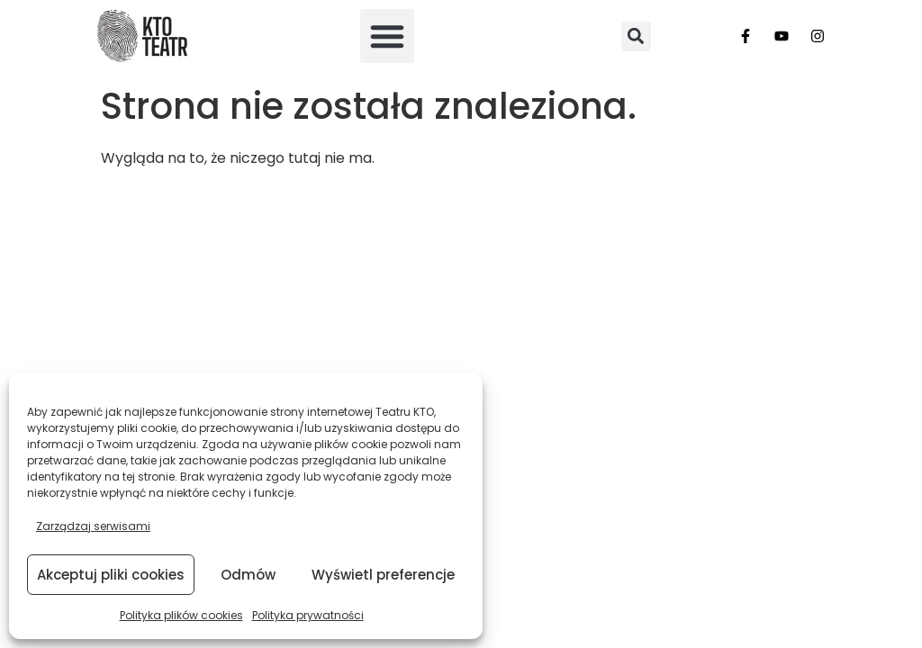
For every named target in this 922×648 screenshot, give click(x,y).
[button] (387, 36)
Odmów (248, 574)
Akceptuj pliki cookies (111, 574)
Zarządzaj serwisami (93, 526)
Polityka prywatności (308, 615)
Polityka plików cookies (181, 615)
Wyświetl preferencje (383, 574)
